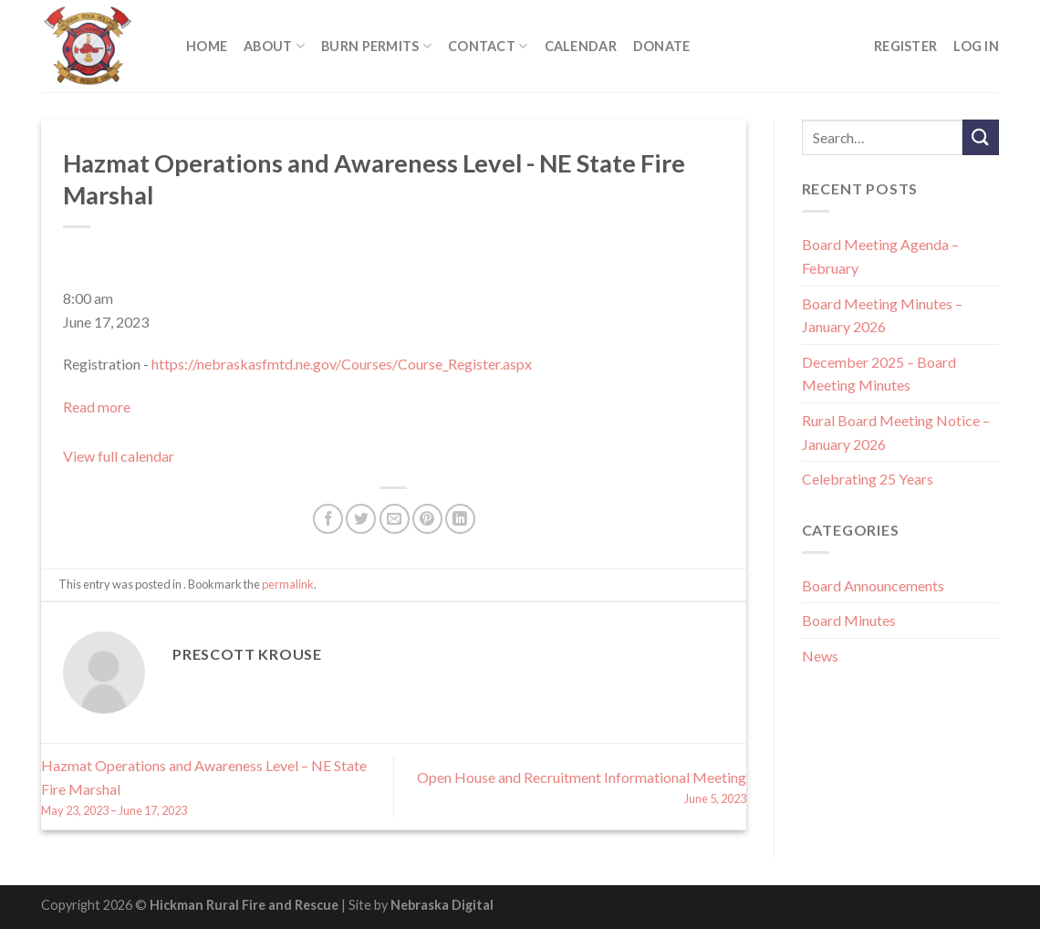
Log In (976, 46)
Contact (488, 46)
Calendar (581, 46)
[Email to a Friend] (395, 519)
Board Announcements (873, 585)
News (820, 655)
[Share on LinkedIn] (460, 519)
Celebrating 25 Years (867, 478)
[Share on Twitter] (361, 519)
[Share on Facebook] (328, 519)
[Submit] (980, 137)
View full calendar (118, 455)
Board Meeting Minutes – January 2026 (882, 315)
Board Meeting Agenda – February (880, 256)
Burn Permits (376, 46)
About (274, 46)
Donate (662, 46)
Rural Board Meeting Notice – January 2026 (896, 432)
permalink (288, 584)
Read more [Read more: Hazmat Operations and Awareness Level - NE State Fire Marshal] (96, 406)
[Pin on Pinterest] (427, 519)
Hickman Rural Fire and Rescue (244, 905)
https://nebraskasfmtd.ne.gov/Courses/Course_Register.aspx (341, 363)
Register (905, 46)
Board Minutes (849, 620)
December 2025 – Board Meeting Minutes (879, 373)
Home (206, 46)
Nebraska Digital (442, 905)
